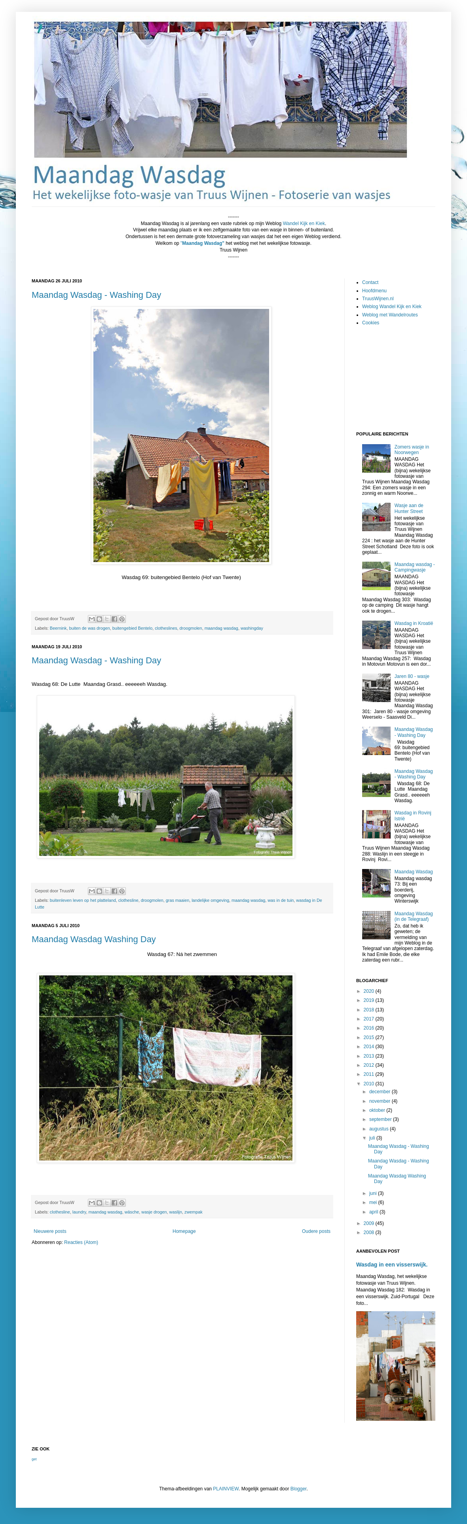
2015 (370, 1037)
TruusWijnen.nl (378, 298)
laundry (79, 1212)
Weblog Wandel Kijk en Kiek (391, 306)
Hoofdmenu (374, 290)
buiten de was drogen (89, 628)
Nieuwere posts (50, 1231)
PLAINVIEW (226, 1489)
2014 (370, 1046)
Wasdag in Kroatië (414, 623)
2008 (370, 1232)
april (374, 1212)
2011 (370, 1074)
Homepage (184, 1231)
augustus (379, 1129)
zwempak (193, 1212)
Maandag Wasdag (414, 872)
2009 (370, 1223)
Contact (370, 282)
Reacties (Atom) (81, 1242)
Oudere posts (316, 1231)
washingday (252, 628)
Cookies (370, 323)
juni (373, 1193)
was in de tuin (281, 900)
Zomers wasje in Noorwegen (412, 449)
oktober (377, 1110)
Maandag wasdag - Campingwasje (415, 567)
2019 (370, 1000)
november (380, 1101)
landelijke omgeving (210, 900)
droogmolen (191, 628)
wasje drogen (154, 1212)
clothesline (128, 900)
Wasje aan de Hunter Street (409, 508)
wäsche (132, 1212)
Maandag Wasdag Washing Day (94, 939)
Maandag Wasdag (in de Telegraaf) (414, 916)
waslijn (175, 1212)
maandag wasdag (221, 628)
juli (372, 1138)
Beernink (58, 628)
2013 (370, 1056)
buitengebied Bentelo (132, 628)
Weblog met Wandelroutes (390, 315)
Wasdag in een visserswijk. (391, 1264)
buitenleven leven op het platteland (83, 900)
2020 (370, 991)
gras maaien (177, 900)
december (380, 1091)
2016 (370, 1028)
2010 (370, 1084)
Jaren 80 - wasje (412, 676)
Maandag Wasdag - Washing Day (96, 295)
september (381, 1119)
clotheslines (166, 628)
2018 (370, 1010)
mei (373, 1202)
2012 (370, 1065)
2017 (370, 1019)
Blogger (298, 1489)
